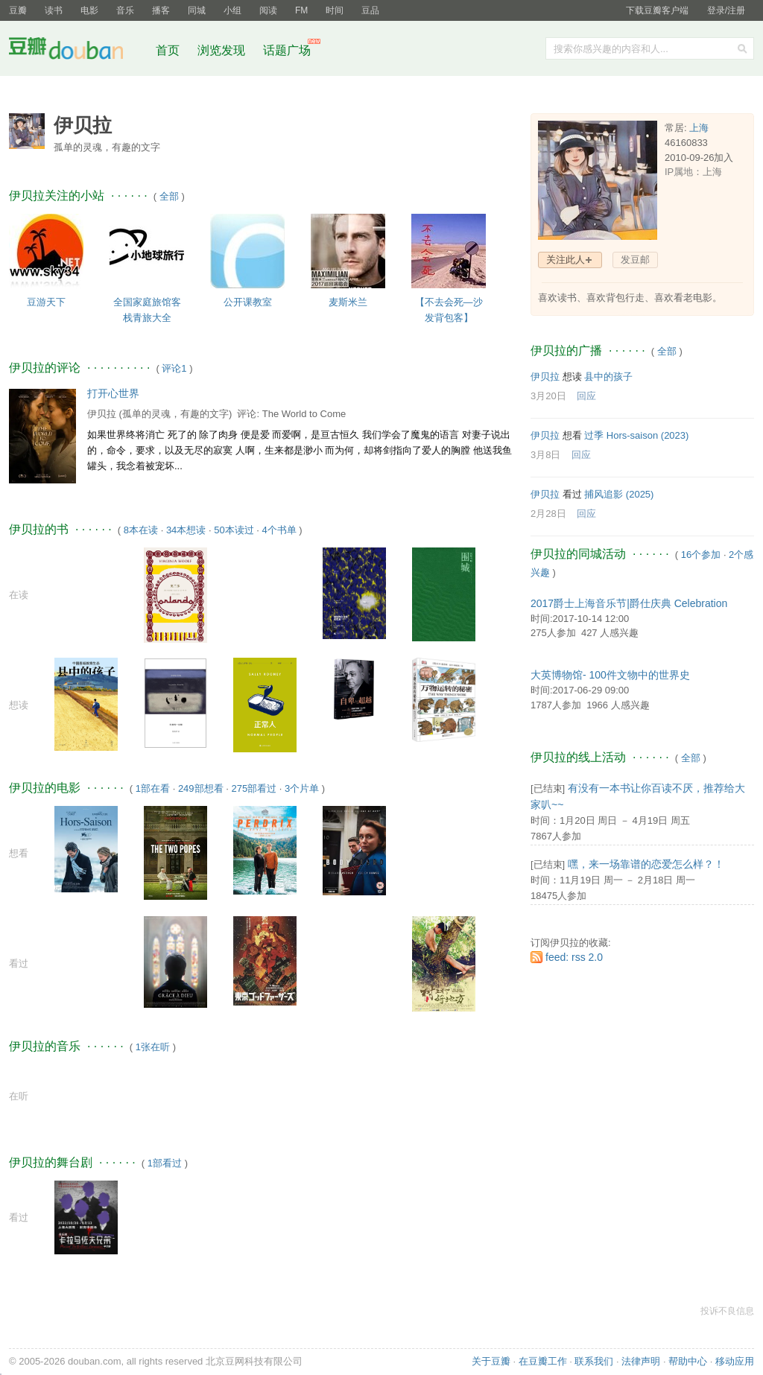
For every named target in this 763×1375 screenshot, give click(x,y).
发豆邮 (635, 259)
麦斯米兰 (348, 302)
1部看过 (165, 1163)
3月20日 (548, 395)
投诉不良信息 (727, 1311)
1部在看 (153, 788)
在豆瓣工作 (543, 1361)
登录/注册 (726, 10)
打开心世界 (113, 393)
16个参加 (701, 554)
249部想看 (201, 788)
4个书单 (279, 530)
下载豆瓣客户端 (657, 10)
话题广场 (287, 50)
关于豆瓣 (491, 1361)
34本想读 (186, 530)
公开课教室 (248, 302)
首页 (168, 50)
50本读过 (233, 530)
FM (301, 10)
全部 (169, 196)
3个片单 (302, 788)
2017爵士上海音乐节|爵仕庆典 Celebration (629, 603)
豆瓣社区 (77, 51)
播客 (161, 10)
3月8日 (545, 454)
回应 (586, 395)
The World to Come (304, 413)
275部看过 (253, 788)
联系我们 (593, 1361)
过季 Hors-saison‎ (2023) (636, 435)
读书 (54, 10)
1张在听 (153, 1046)
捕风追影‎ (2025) (618, 494)
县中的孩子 (608, 376)
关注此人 (565, 259)
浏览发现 (222, 50)
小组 (232, 10)
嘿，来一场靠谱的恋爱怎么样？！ (646, 864)
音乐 (125, 10)
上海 (699, 127)
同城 (197, 10)
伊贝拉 (101, 413)
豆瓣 (18, 10)
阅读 (268, 10)
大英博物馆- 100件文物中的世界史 (610, 675)
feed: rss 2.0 (574, 957)
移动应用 (734, 1361)
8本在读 (141, 530)
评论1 (174, 368)
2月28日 (548, 513)
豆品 (370, 10)
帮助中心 (687, 1361)
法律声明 (640, 1361)
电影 (89, 10)
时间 (334, 10)
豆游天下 (46, 302)
